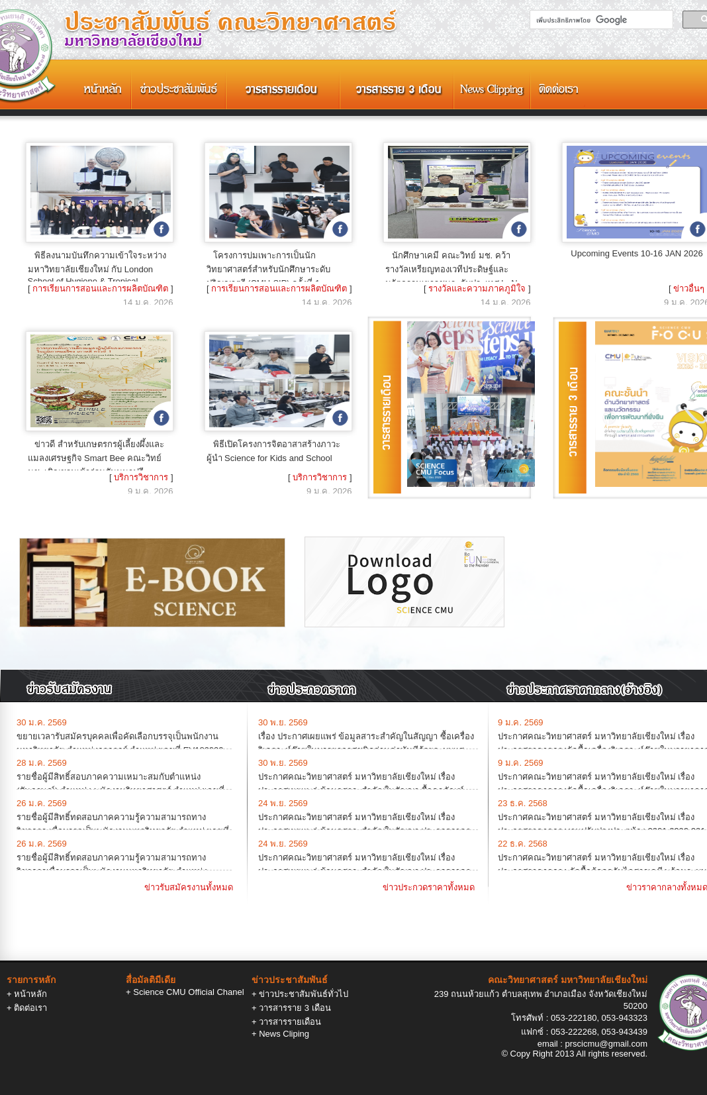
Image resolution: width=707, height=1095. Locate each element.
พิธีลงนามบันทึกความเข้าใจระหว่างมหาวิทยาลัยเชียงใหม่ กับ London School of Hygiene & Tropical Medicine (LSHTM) (97, 273)
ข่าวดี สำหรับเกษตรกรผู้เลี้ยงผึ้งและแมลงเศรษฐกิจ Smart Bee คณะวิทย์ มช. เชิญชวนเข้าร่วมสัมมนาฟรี (96, 458)
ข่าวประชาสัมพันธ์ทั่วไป (303, 994)
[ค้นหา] (600, 20)
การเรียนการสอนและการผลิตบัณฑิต (100, 288)
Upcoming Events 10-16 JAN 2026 (636, 253)
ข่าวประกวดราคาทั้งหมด (429, 887)
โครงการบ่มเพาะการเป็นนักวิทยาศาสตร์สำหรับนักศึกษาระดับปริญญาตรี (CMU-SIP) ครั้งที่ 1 (268, 269)
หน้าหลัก (30, 994)
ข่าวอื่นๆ (688, 288)
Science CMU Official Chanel (188, 992)
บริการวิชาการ (141, 477)
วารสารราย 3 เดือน (294, 1008)
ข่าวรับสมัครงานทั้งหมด (188, 887)
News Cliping (284, 1034)
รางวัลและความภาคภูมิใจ (477, 288)
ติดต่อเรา (30, 1008)
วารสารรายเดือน (290, 1022)
